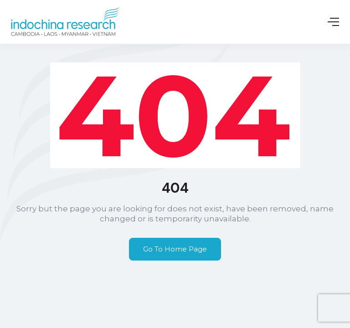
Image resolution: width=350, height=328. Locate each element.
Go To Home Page (175, 249)
